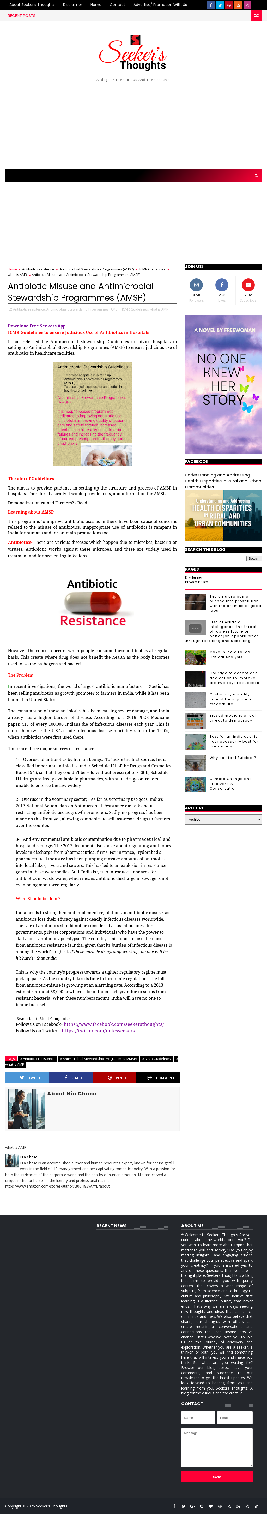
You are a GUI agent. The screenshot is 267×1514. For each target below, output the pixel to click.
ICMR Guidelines (152, 269)
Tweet (30, 1077)
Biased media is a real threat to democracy (233, 718)
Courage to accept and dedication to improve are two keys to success (234, 678)
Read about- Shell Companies (43, 1018)
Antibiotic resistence (38, 269)
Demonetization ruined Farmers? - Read (47, 503)
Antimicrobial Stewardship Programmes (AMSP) (97, 269)
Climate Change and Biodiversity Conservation (231, 783)
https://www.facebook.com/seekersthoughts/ (114, 1024)
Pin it (117, 1077)
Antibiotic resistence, (29, 309)
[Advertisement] (133, 124)
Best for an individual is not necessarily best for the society (234, 741)
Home (95, 4)
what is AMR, (159, 309)
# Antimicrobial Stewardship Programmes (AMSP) (98, 1058)
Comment (161, 1077)
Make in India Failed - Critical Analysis (232, 654)
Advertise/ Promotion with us (160, 4)
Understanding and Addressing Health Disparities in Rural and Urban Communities (223, 481)
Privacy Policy (196, 581)
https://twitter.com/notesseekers (98, 1030)
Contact (117, 4)
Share (74, 1077)
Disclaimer (72, 4)
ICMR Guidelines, (135, 309)
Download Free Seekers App (37, 326)
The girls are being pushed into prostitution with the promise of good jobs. (236, 603)
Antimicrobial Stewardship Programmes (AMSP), (83, 309)
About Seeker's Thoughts (32, 4)
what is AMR (17, 274)
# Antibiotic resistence (37, 1058)
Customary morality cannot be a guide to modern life (231, 699)
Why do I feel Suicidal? (233, 757)
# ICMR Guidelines (156, 1058)
